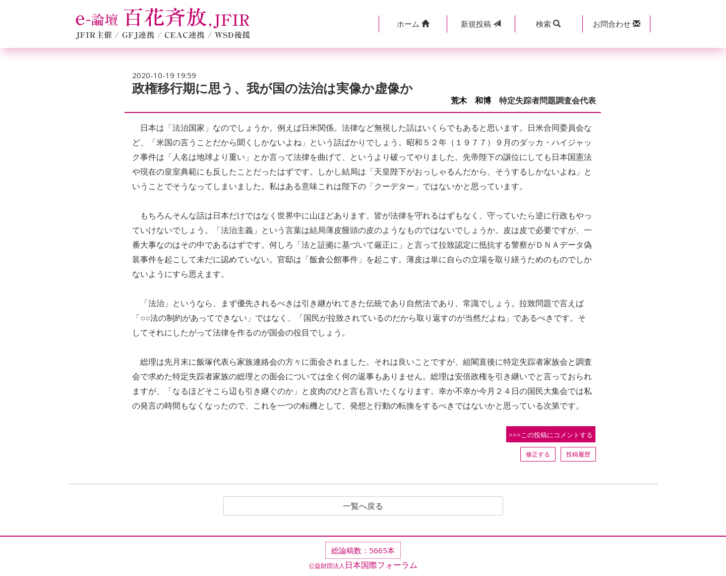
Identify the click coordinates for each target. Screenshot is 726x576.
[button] (413, 24)
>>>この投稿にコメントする (551, 434)
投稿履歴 (578, 454)
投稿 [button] (481, 24)
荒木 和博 (471, 100)
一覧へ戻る (363, 505)
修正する (538, 454)
